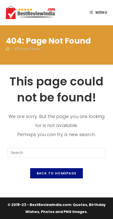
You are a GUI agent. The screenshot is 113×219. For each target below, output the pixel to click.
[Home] (7, 48)
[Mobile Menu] (98, 12)
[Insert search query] (56, 153)
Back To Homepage (57, 173)
